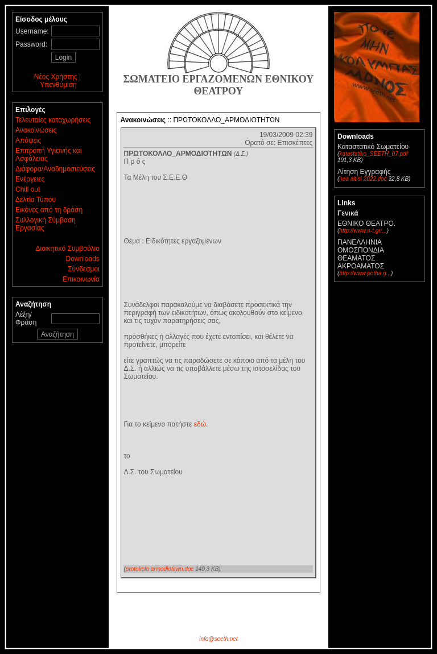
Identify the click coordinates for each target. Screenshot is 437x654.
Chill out (27, 189)
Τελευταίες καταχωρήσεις (52, 120)
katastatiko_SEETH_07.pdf (373, 154)
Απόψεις (28, 140)
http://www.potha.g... (365, 273)
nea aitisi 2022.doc (362, 179)
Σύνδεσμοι (84, 269)
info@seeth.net (218, 639)
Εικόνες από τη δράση (49, 210)
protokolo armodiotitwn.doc (160, 569)
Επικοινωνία (81, 279)
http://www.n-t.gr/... (362, 230)
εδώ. (201, 424)
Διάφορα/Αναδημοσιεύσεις (55, 169)
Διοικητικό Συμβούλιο (68, 249)
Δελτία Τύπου (35, 200)
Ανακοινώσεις (36, 130)
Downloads (82, 259)
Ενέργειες (29, 179)
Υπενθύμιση (58, 85)
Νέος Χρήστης (55, 77)
